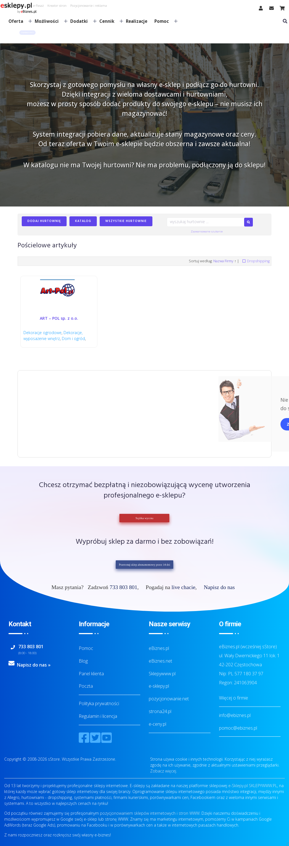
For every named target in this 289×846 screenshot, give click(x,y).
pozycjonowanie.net (169, 699)
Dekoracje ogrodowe (42, 332)
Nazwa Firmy (223, 261)
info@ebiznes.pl (235, 715)
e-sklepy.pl (159, 686)
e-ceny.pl (157, 724)
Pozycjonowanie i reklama (88, 5)
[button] (27, 32)
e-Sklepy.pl (238, 785)
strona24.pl (160, 711)
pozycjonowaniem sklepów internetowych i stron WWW (150, 813)
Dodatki (81, 21)
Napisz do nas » (34, 665)
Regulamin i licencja (98, 716)
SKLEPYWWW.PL (263, 785)
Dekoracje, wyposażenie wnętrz (53, 335)
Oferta (17, 21)
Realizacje (136, 21)
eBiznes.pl (159, 648)
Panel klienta (91, 673)
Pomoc (163, 21)
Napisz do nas (219, 587)
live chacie (183, 587)
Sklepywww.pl (162, 673)
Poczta (86, 686)
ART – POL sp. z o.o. (59, 318)
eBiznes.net (160, 661)
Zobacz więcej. (163, 771)
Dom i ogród (73, 338)
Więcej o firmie (233, 698)
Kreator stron (57, 5)
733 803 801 (123, 587)
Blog (83, 661)
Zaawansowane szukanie (207, 231)
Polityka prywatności (99, 703)
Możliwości (49, 21)
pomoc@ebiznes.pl (238, 728)
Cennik (109, 21)
